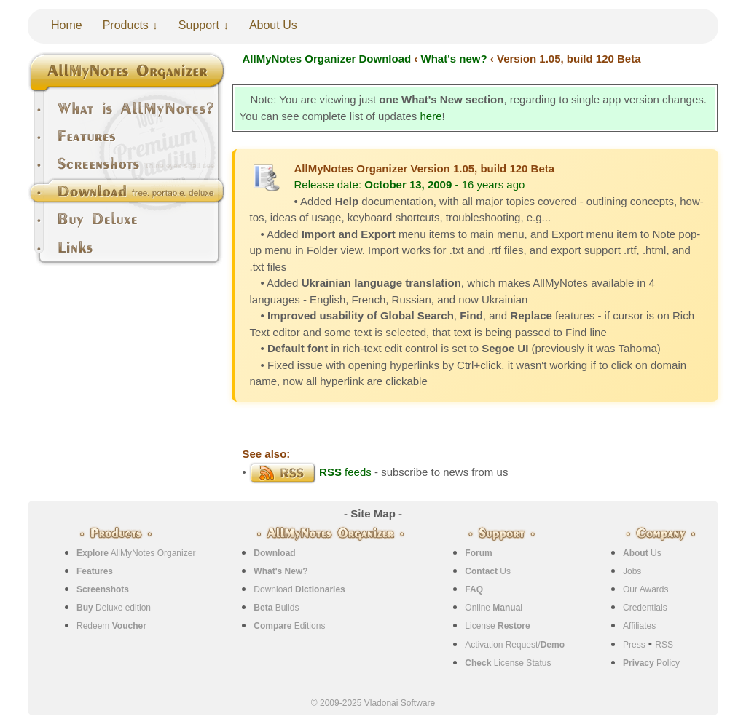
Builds (276, 608)
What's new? (454, 58)
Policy (651, 663)
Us (488, 571)
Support (198, 25)
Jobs (632, 571)
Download (299, 589)
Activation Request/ (515, 645)
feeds (310, 472)
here (430, 116)
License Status (508, 663)
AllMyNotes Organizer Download (327, 58)
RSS (664, 645)
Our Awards (645, 589)
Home (66, 25)
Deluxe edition (113, 608)
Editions (289, 626)
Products (126, 25)
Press (634, 645)
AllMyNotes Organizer (135, 553)
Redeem (111, 626)
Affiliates (639, 626)
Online (493, 608)
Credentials (645, 608)
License (497, 626)
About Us (273, 25)
